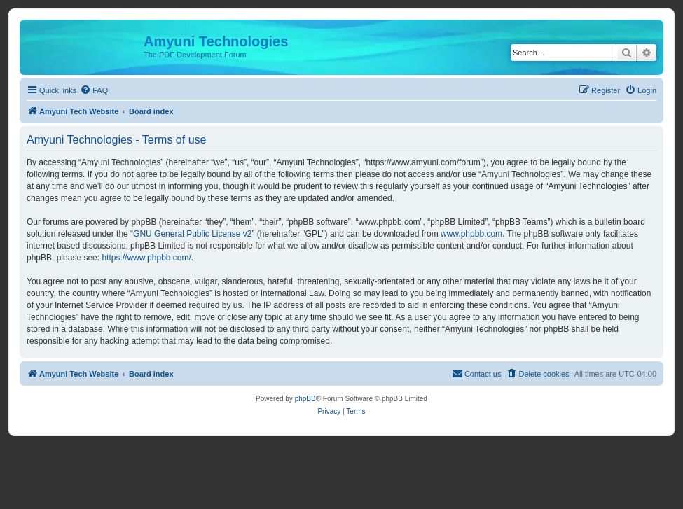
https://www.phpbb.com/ (146, 258)
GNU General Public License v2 (192, 234)
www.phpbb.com (471, 234)
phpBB (305, 399)
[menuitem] (94, 90)
